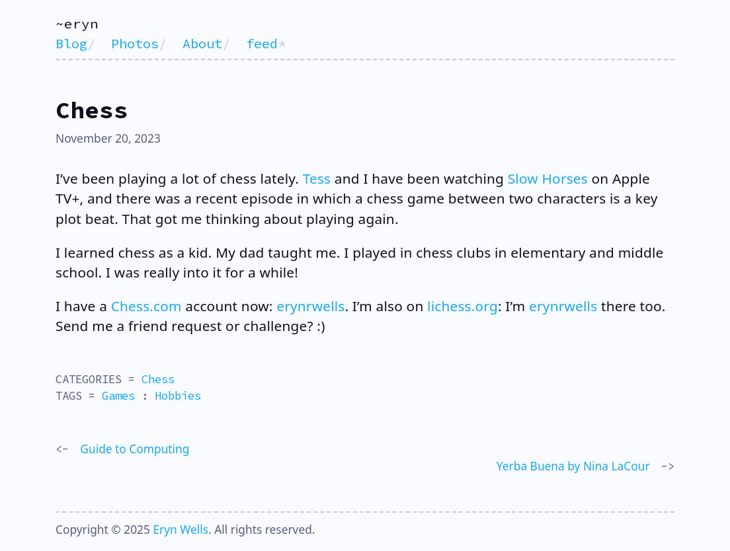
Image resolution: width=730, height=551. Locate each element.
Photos (135, 43)
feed (262, 43)
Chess (158, 379)
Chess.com (146, 306)
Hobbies (178, 395)
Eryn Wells (180, 529)
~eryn (77, 23)
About (202, 43)
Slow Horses (548, 178)
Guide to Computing (134, 449)
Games (118, 395)
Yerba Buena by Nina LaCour (573, 466)
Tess (317, 178)
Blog (71, 43)
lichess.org (462, 306)
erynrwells (310, 306)
